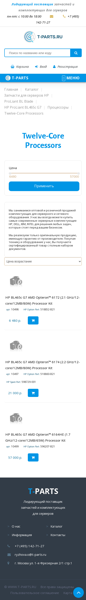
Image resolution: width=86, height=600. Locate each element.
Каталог (56, 526)
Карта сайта (72, 593)
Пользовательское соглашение (34, 593)
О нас (16, 526)
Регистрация (65, 66)
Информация (22, 535)
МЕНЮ (71, 77)
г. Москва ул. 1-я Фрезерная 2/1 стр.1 (43, 563)
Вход (41, 66)
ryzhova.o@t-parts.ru (30, 554)
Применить (44, 186)
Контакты (57, 535)
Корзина (20, 66)
